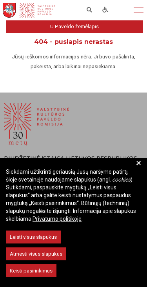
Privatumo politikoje (57, 219)
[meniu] (138, 10)
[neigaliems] (105, 10)
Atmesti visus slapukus (36, 254)
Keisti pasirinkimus (31, 271)
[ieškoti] (89, 10)
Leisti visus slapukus (33, 237)
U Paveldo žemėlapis (74, 26)
